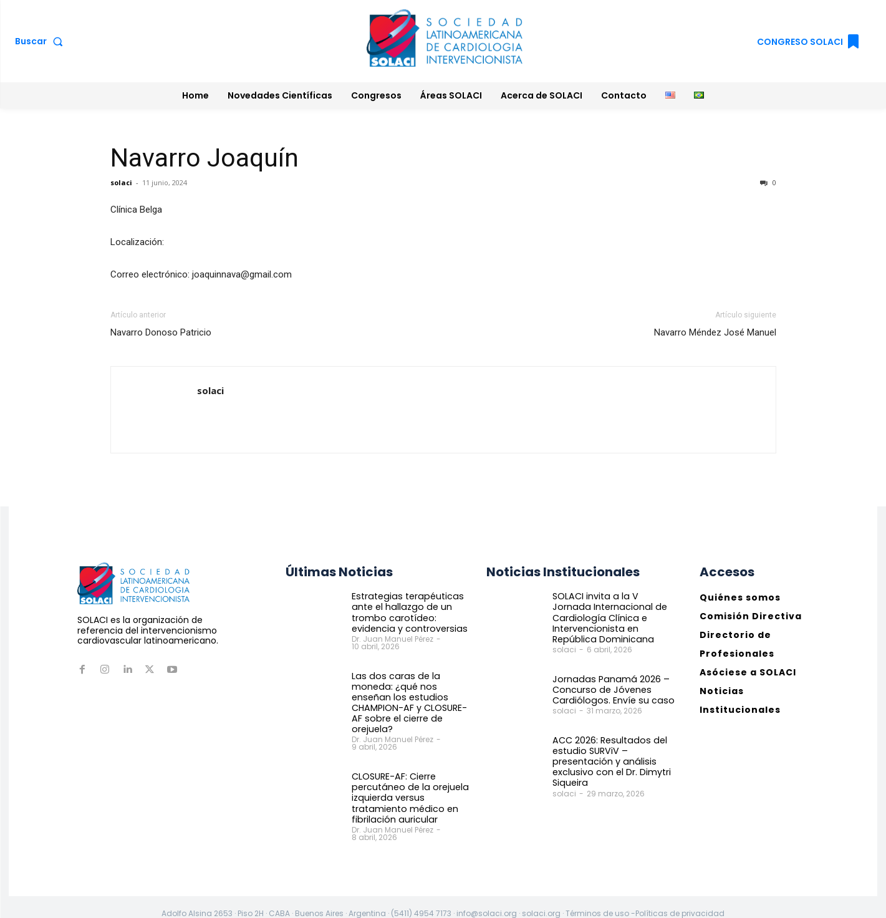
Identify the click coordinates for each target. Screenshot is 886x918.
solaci (121, 182)
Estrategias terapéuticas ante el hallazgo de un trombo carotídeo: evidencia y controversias (407, 612)
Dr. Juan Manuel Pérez (392, 638)
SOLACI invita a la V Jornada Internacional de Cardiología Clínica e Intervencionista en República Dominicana (612, 617)
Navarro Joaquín (204, 158)
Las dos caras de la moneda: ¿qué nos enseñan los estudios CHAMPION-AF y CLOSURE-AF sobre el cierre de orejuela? (413, 696)
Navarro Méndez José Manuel (715, 332)
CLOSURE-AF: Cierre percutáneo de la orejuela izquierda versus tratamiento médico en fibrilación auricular (408, 785)
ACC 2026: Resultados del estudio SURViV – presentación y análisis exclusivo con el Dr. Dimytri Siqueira (610, 760)
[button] (41, 41)
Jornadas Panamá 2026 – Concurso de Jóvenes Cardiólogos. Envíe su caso (610, 688)
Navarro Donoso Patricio (160, 332)
